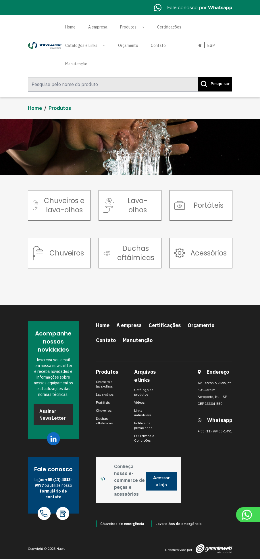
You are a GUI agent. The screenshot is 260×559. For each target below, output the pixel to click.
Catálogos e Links (81, 45)
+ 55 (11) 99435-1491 (215, 431)
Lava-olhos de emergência (178, 524)
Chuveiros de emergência (122, 524)
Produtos (128, 27)
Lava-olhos (105, 394)
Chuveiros (104, 410)
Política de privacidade (143, 425)
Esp (211, 45)
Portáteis (103, 402)
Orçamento (128, 45)
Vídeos (139, 402)
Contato (158, 45)
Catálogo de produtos (143, 392)
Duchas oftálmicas (104, 420)
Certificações (169, 27)
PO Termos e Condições (144, 438)
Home (70, 27)
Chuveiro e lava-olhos (104, 383)
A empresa (97, 27)
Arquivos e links (145, 376)
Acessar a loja (161, 481)
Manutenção (76, 63)
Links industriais (142, 412)
